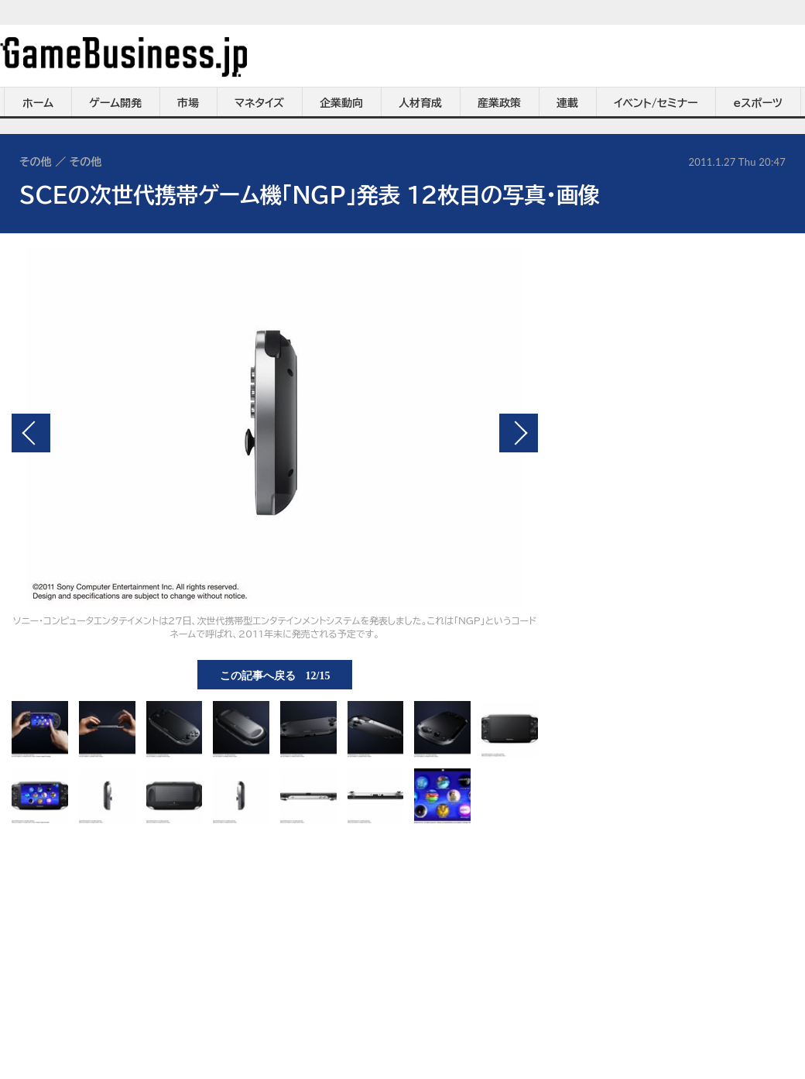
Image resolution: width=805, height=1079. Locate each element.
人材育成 (420, 103)
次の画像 (518, 433)
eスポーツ (758, 103)
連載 (567, 103)
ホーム (37, 103)
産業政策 (499, 103)
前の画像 (31, 433)
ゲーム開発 (115, 103)
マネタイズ (259, 103)
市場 (188, 103)
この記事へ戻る (275, 674)
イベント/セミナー (656, 103)
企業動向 (341, 103)
